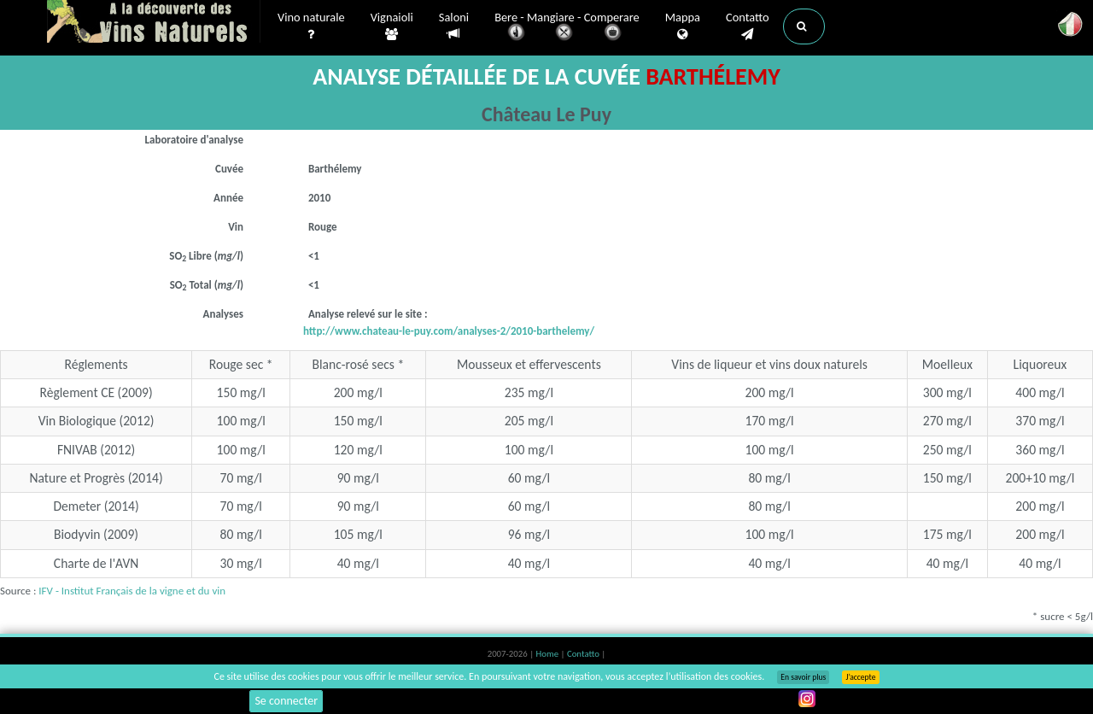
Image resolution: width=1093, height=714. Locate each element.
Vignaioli (392, 26)
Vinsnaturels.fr (153, 23)
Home (548, 653)
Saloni (454, 26)
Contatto (747, 26)
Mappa (682, 26)
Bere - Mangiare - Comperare (567, 27)
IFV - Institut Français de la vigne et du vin (131, 590)
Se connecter (286, 701)
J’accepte (860, 677)
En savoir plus (803, 677)
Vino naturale (311, 26)
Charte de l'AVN (96, 563)
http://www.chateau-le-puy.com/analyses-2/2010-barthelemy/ (448, 331)
